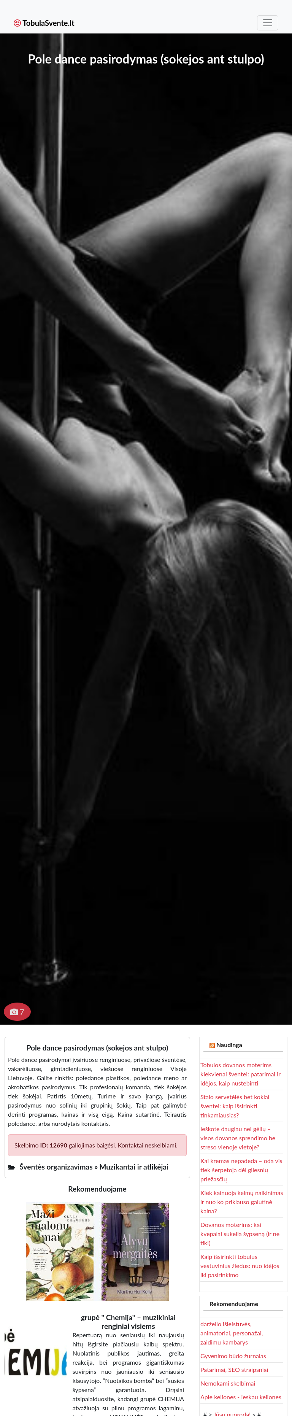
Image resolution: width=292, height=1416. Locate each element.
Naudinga (229, 1044)
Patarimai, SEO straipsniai (234, 1369)
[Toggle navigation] (267, 22)
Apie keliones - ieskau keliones (240, 1396)
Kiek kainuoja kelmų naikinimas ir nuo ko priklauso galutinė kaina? (241, 1201)
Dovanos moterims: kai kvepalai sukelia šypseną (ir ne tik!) (239, 1233)
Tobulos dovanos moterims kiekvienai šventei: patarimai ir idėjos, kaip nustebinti (240, 1074)
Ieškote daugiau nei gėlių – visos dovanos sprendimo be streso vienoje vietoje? (237, 1138)
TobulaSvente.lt (44, 22)
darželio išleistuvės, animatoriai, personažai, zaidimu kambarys (231, 1333)
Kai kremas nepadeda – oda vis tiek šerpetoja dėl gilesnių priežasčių (241, 1169)
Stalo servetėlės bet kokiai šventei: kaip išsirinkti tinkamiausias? (235, 1106)
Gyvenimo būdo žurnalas (233, 1355)
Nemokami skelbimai (227, 1383)
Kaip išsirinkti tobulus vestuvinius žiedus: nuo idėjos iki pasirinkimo (239, 1265)
